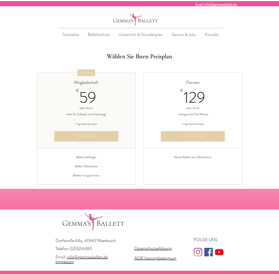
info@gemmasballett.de (87, 257)
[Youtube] (219, 252)
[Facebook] (208, 252)
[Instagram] (198, 252)
